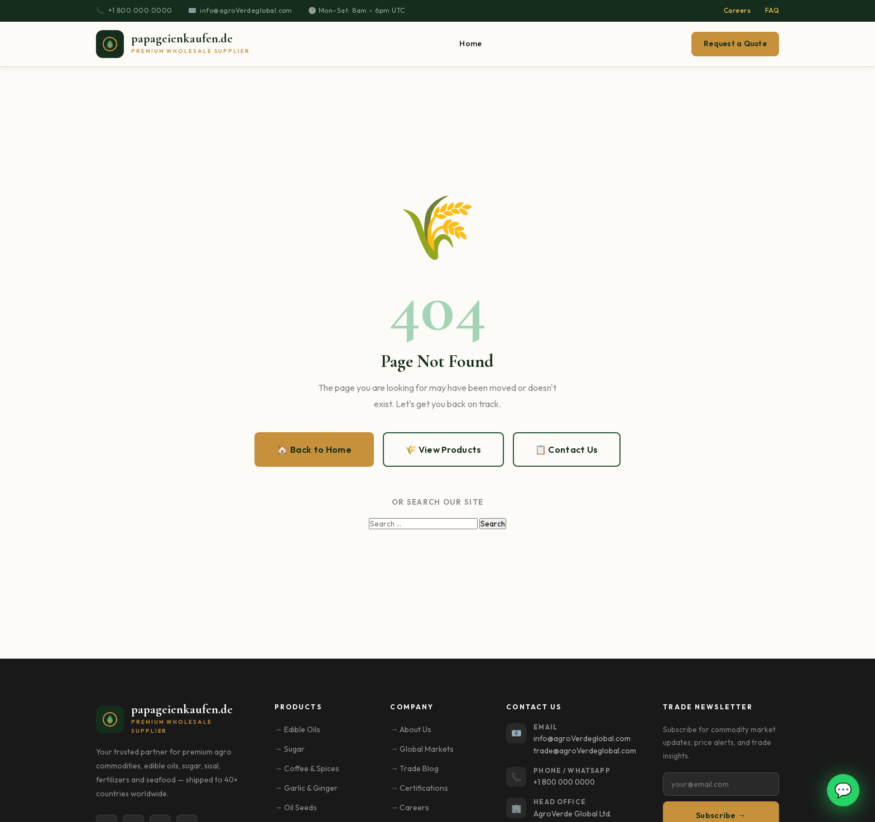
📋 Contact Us (566, 449)
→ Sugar (290, 749)
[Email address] (721, 784)
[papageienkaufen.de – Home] (173, 44)
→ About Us (410, 729)
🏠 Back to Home (314, 449)
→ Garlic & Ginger (306, 788)
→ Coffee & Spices (307, 768)
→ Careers (409, 807)
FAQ (772, 10)
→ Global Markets (422, 749)
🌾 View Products (443, 449)
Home (470, 43)
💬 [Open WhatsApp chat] (843, 790)
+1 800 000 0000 (140, 10)
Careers (737, 10)
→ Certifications (419, 788)
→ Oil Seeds (296, 807)
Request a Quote (735, 43)
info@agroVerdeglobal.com (246, 10)
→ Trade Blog (414, 768)
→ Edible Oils (297, 729)
